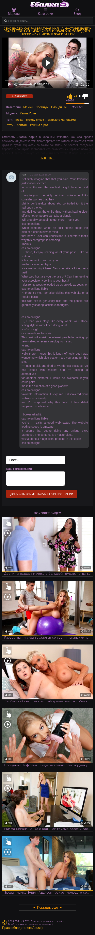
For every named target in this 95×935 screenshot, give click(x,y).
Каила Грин (28, 113)
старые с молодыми (61, 119)
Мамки (28, 107)
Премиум (41, 107)
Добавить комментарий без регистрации (41, 494)
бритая (22, 125)
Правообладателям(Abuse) (22, 928)
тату (10, 125)
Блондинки (59, 107)
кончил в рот (39, 125)
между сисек (35, 119)
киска (19, 119)
